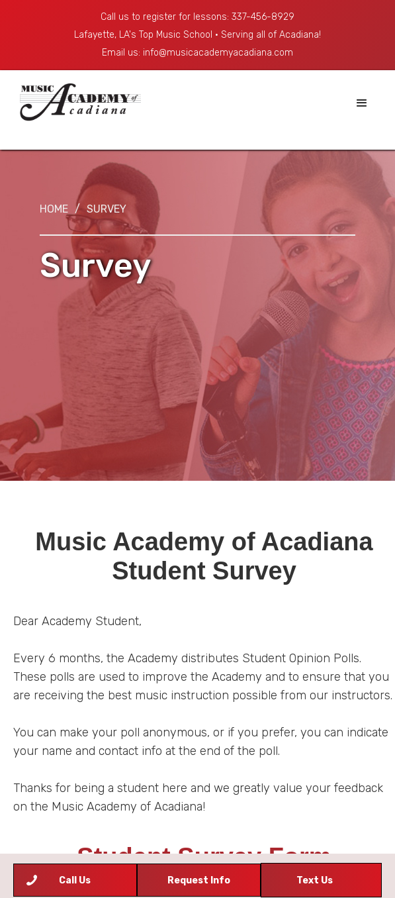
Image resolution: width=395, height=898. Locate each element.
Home (54, 209)
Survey (106, 209)
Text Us (314, 880)
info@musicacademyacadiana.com (218, 52)
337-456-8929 (263, 17)
